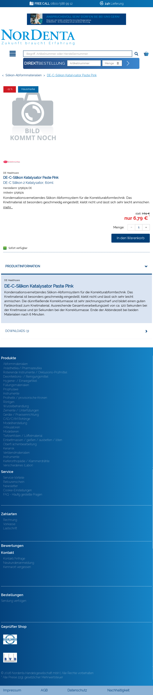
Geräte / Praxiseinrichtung (21, 414)
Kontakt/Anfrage (14, 558)
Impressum (12, 690)
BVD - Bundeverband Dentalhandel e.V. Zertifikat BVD (10, 657)
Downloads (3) (17, 331)
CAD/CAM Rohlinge (16, 419)
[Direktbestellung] (128, 63)
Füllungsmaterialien (16, 385)
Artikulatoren (11, 427)
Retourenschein (13, 481)
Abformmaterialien (15, 364)
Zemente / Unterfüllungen (21, 410)
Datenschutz (77, 690)
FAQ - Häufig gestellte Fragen (22, 494)
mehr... (8, 207)
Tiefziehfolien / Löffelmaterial (22, 435)
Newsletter (10, 486)
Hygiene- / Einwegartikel (20, 380)
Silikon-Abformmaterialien (24, 75)
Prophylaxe (10, 389)
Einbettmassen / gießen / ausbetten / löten (32, 440)
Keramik (8, 448)
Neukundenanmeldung (18, 562)
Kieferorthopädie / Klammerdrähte (26, 461)
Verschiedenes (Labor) (18, 465)
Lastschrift (10, 528)
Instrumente (11, 393)
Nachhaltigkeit (118, 690)
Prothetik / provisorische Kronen (25, 397)
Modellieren (11, 431)
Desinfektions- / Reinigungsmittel (25, 376)
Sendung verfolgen (13, 600)
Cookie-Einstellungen (17, 490)
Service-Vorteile (13, 477)
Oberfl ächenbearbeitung (19, 444)
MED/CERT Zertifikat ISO (10, 639)
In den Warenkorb (131, 238)
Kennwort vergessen (17, 567)
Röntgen (8, 402)
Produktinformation (22, 266)
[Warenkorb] (147, 53)
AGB (44, 690)
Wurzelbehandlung (16, 406)
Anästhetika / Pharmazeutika (22, 368)
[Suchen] (136, 54)
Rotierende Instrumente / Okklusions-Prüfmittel (35, 372)
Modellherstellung (15, 423)
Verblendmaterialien (16, 452)
